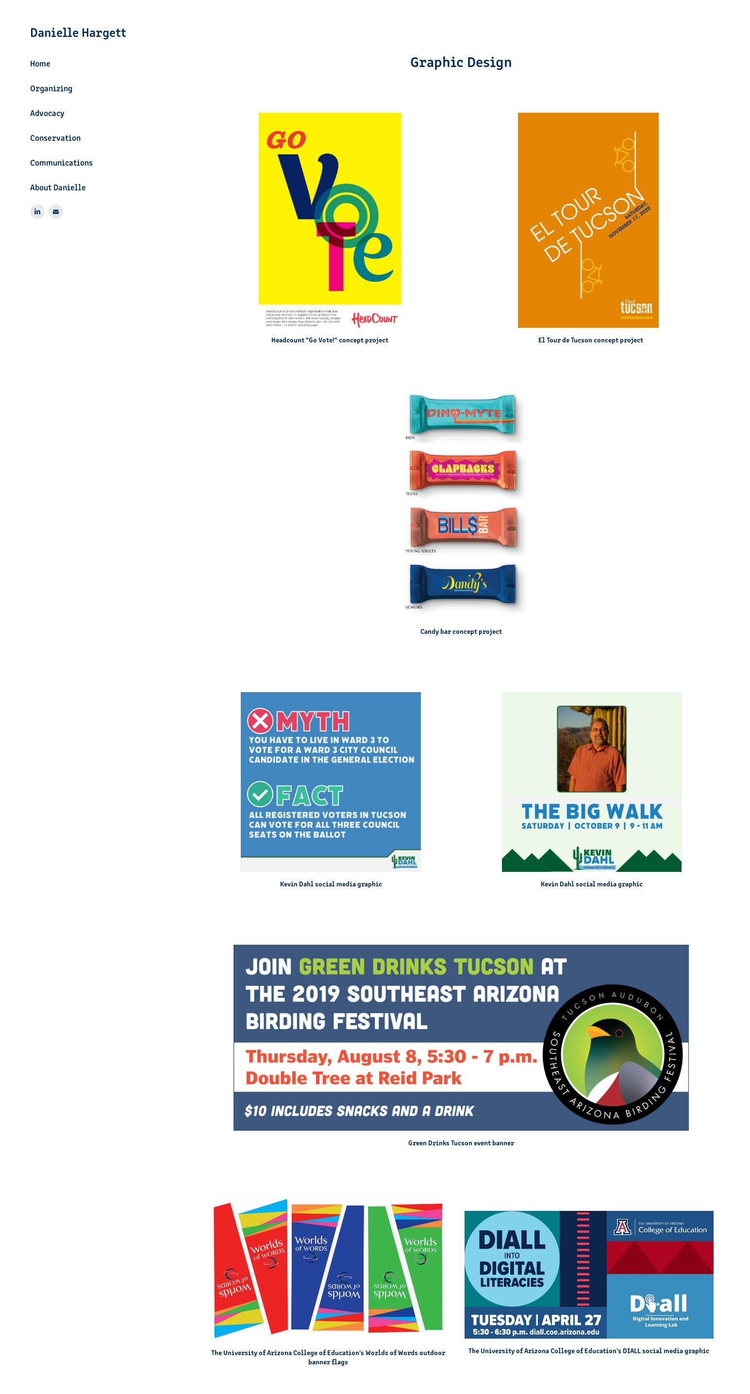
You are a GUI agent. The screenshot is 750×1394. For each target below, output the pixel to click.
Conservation (55, 137)
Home (40, 63)
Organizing (51, 88)
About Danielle (58, 187)
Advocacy (47, 113)
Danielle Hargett (78, 31)
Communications (61, 162)
